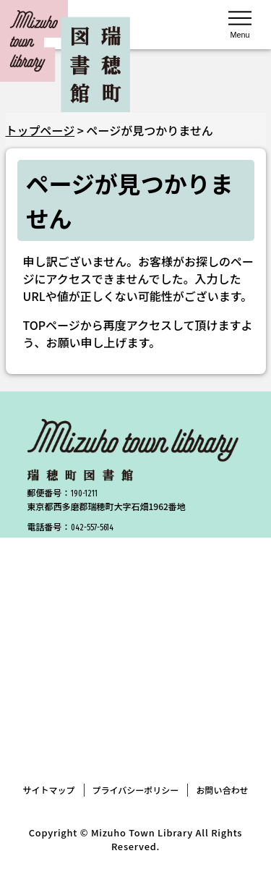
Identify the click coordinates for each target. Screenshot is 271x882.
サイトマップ (49, 790)
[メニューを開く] (239, 23)
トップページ (40, 130)
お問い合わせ (222, 790)
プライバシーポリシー (136, 790)
